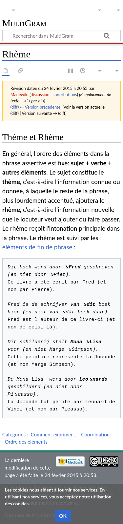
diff (14, 107)
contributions (64, 94)
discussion (40, 94)
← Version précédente (40, 107)
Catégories (14, 434)
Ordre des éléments (26, 442)
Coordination (95, 434)
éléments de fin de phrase (37, 247)
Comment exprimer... (53, 434)
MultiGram (24, 23)
